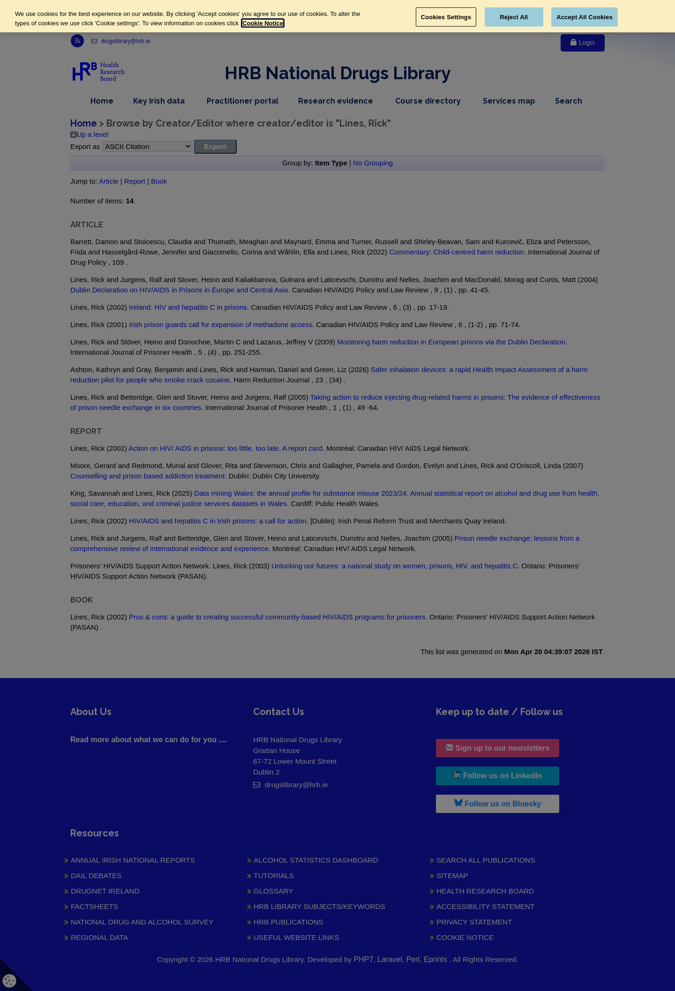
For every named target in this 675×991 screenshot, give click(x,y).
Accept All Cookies (584, 16)
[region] (337, 16)
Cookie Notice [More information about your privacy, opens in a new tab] (262, 23)
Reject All (514, 16)
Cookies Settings (446, 16)
